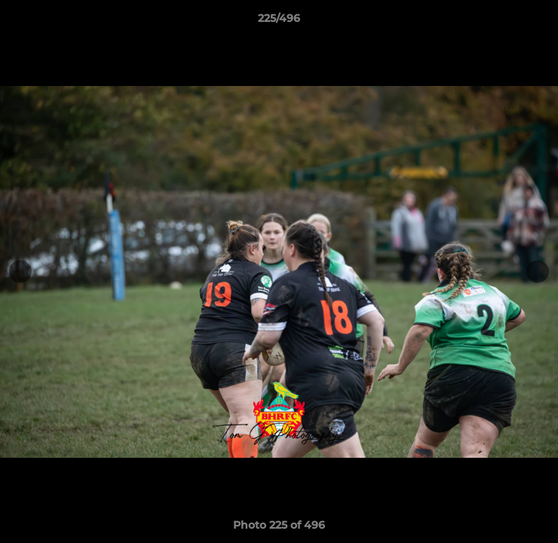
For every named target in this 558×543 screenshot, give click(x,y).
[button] (540, 22)
